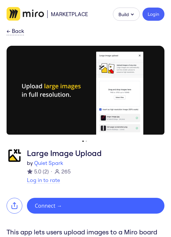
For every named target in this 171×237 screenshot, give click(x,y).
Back (15, 31)
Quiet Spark (48, 163)
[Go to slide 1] (83, 141)
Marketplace (69, 14)
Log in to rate (43, 180)
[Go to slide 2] (86, 141)
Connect (48, 205)
